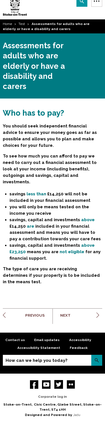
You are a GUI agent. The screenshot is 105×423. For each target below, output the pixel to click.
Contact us (15, 340)
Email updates (47, 340)
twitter (58, 384)
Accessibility (80, 340)
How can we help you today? (36, 360)
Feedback (79, 348)
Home (7, 24)
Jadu (76, 415)
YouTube (46, 384)
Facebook (34, 384)
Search (96, 360)
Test (21, 24)
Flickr (71, 384)
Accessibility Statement (38, 348)
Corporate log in (52, 397)
